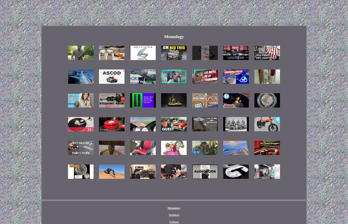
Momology (173, 207)
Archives (174, 214)
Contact (174, 221)
